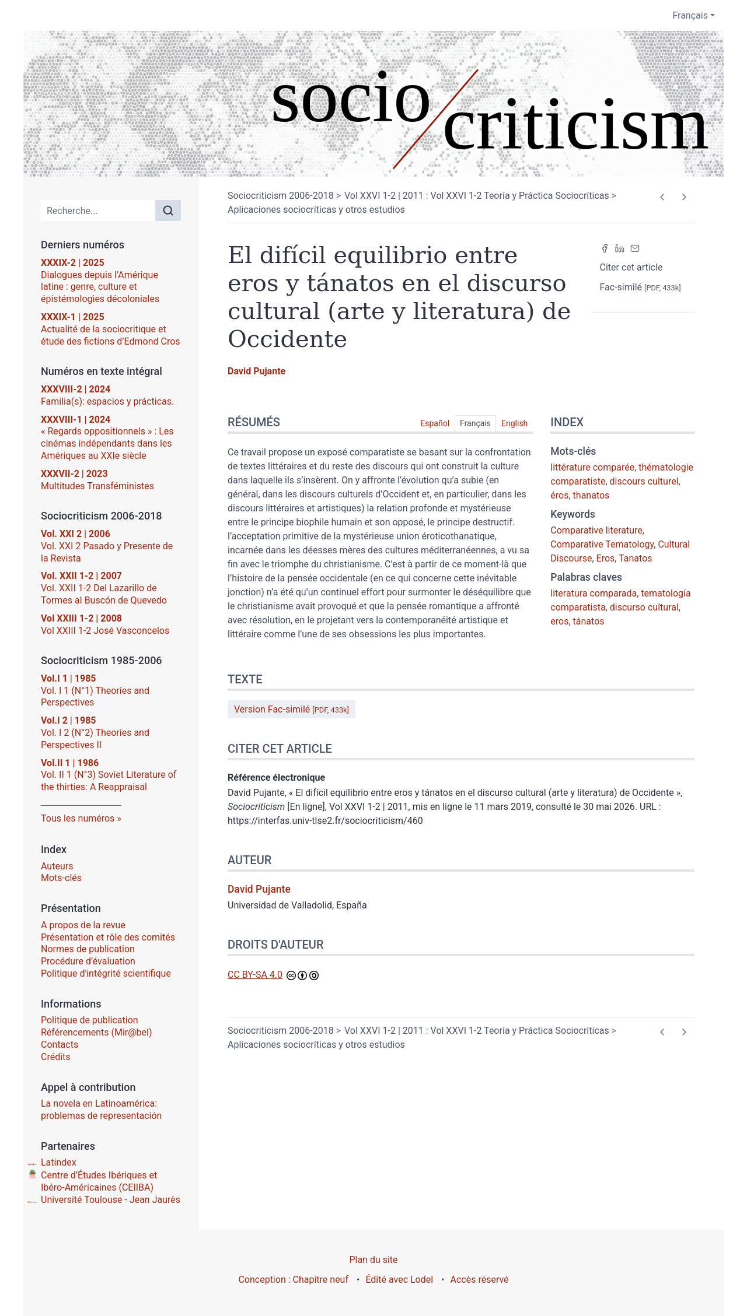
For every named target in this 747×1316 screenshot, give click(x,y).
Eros (605, 558)
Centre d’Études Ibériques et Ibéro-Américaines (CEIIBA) (99, 1181)
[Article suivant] (683, 197)
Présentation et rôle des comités (108, 937)
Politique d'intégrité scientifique (106, 973)
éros (559, 495)
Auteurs (57, 866)
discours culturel (644, 481)
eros (559, 621)
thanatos (591, 495)
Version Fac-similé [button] (291, 709)
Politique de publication (89, 1020)
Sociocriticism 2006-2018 (281, 195)
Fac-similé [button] (640, 287)
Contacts (59, 1044)
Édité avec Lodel (399, 1279)
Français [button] (690, 15)
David (256, 371)
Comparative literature (596, 530)
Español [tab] (434, 423)
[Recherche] (98, 210)
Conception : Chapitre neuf (293, 1279)
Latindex (58, 1162)
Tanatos (635, 558)
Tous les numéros (77, 818)
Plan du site (373, 1259)
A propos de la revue (83, 925)
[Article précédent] (662, 197)
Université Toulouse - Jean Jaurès (110, 1199)
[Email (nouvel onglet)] (635, 248)
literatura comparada (593, 593)
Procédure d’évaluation (88, 961)
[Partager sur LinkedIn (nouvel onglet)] (619, 248)
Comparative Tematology (602, 544)
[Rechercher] (168, 210)
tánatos (589, 621)
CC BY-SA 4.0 (255, 974)
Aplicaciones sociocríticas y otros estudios (316, 209)
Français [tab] (475, 423)
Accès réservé (480, 1279)
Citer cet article (631, 267)
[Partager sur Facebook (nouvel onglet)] (604, 248)
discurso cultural (644, 607)
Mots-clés (61, 877)
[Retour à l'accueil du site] (373, 104)
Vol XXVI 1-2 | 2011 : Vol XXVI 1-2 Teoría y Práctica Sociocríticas (476, 195)
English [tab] (514, 423)
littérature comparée (592, 467)
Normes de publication (88, 948)
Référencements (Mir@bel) (96, 1032)
